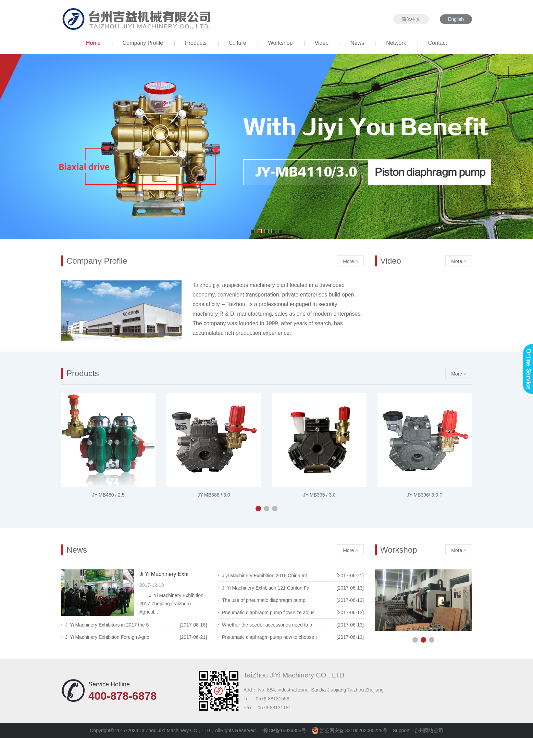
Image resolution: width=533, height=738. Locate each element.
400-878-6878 (122, 696)
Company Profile (143, 43)
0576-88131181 (274, 707)
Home (93, 43)
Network (396, 43)
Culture (237, 43)
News (357, 43)
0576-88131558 (272, 698)
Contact (437, 43)
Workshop (280, 43)
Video (321, 43)
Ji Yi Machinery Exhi (163, 574)
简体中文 (411, 19)
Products (196, 43)
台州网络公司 (428, 730)
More (350, 261)
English (456, 19)
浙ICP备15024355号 (284, 730)
